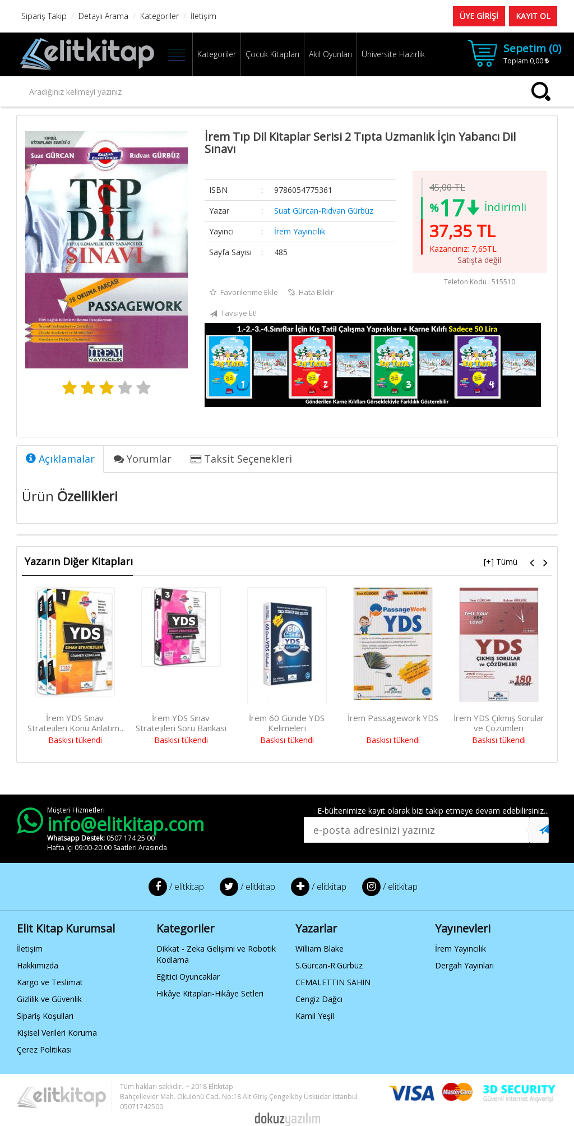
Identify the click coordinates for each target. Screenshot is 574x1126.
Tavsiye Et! (233, 313)
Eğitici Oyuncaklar (188, 976)
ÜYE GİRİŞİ (479, 16)
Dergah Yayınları (464, 965)
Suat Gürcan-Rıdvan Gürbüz (323, 210)
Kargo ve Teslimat (50, 982)
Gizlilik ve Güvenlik (49, 999)
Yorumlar (143, 458)
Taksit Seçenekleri (241, 458)
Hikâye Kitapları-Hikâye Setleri (209, 993)
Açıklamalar (60, 458)
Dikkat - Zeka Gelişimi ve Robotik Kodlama (216, 954)
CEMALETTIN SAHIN (333, 982)
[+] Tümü (500, 561)
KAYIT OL (533, 16)
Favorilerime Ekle (244, 292)
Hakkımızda (37, 965)
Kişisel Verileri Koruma (57, 1032)
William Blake (319, 948)
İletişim (30, 948)
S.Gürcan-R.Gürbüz (329, 965)
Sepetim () (532, 48)
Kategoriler (216, 54)
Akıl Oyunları (330, 54)
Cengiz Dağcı (318, 999)
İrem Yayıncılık (299, 231)
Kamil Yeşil (314, 1015)
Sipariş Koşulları (45, 1015)
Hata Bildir (311, 292)
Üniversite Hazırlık (393, 54)
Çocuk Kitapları (272, 54)
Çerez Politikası (44, 1049)
